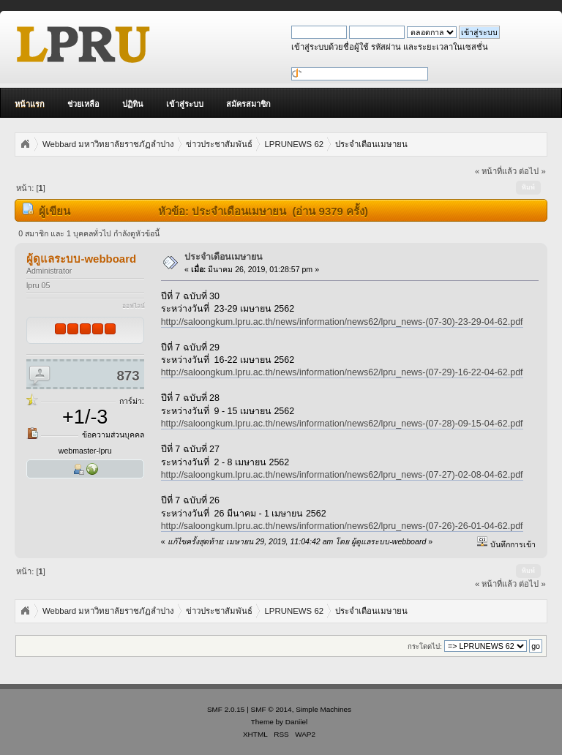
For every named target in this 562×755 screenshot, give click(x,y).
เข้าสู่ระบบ (184, 103)
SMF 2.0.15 (226, 709)
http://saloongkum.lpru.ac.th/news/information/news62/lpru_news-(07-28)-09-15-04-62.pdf (342, 423)
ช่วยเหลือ (83, 103)
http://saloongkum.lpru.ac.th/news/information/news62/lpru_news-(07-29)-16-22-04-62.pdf (342, 372)
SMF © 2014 (271, 709)
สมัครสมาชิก (248, 103)
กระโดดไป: (425, 646)
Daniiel (296, 722)
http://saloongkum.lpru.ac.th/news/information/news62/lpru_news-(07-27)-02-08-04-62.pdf (342, 475)
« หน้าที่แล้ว (496, 171)
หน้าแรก (30, 103)
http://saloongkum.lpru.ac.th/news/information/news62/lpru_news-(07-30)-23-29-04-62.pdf (342, 322)
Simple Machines (323, 709)
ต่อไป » (532, 171)
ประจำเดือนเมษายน (223, 257)
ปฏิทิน (132, 103)
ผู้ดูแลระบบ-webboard (81, 258)
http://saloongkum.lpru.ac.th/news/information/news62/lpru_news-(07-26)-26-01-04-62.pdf (342, 526)
